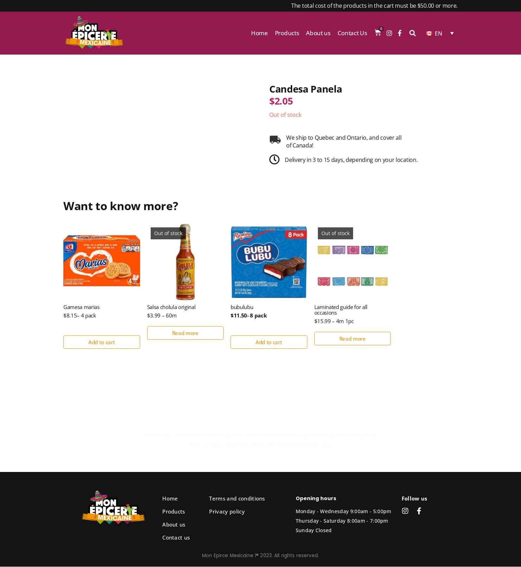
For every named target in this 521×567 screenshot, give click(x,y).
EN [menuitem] (438, 33)
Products (287, 33)
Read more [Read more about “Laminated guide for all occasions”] (352, 338)
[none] (440, 33)
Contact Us (352, 33)
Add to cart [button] (101, 342)
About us (318, 33)
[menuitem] (440, 33)
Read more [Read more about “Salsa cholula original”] (185, 333)
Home (259, 33)
